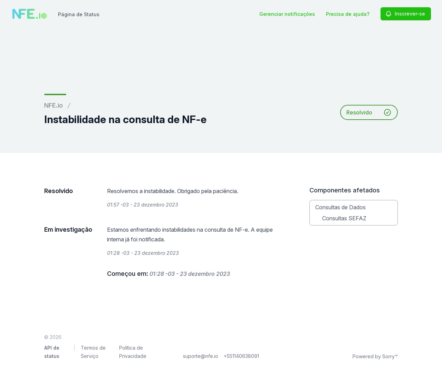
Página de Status (78, 14)
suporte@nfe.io (200, 356)
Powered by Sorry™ (375, 356)
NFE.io (53, 105)
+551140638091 (241, 356)
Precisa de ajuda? (347, 14)
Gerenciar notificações (287, 14)
